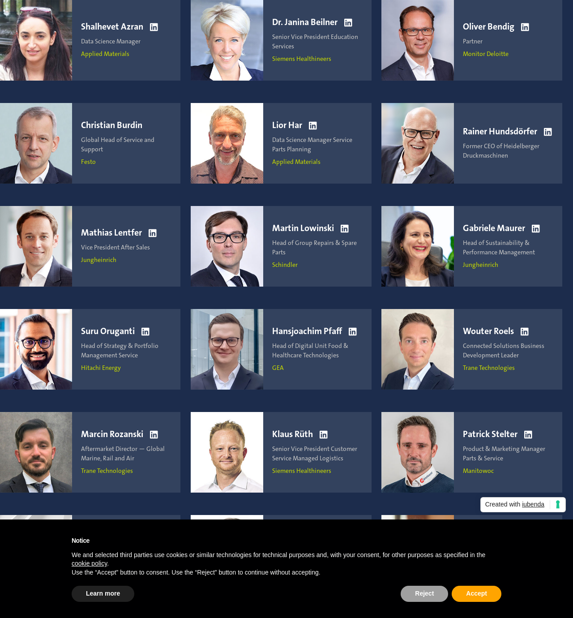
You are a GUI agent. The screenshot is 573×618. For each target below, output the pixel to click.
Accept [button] (476, 593)
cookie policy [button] (89, 563)
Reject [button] (424, 593)
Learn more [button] (103, 593)
